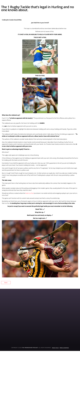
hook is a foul (29, 193)
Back (5, 282)
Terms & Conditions (64, 347)
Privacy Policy (55, 347)
